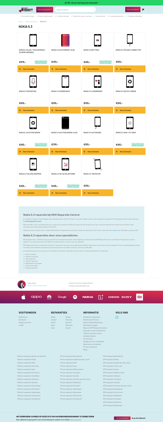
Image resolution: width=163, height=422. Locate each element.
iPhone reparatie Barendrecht (71, 356)
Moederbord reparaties (91, 317)
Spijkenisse (23, 317)
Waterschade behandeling (92, 322)
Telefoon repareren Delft (26, 363)
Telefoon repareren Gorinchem (28, 372)
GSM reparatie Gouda (111, 369)
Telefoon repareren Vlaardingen (28, 392)
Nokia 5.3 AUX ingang (92, 133)
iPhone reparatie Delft (68, 363)
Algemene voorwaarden (92, 344)
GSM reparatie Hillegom (111, 376)
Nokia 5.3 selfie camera (126, 91)
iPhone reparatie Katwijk (69, 376)
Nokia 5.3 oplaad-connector (128, 50)
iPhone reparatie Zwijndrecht (71, 399)
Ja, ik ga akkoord (122, 418)
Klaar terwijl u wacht (46, 16)
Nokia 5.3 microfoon (27, 91)
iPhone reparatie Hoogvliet (70, 372)
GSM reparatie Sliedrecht (112, 402)
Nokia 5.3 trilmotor (92, 174)
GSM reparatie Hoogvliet (112, 379)
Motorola (68, 320)
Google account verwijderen (93, 341)
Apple (53, 317)
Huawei (54, 320)
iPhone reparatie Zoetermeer (71, 395)
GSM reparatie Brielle (111, 359)
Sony (53, 328)
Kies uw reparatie (44, 10)
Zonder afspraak (63, 16)
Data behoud (100, 16)
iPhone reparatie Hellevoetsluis (72, 369)
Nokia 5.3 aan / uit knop (126, 133)
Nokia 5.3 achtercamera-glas (64, 133)
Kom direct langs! (28, 16)
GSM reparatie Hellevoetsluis (114, 372)
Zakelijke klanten (89, 336)
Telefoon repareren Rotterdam (28, 389)
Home (21, 21)
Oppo (53, 325)
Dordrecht (22, 320)
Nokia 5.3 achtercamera (29, 133)
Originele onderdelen (135, 16)
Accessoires (88, 339)
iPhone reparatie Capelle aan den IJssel (74, 359)
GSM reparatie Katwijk (111, 382)
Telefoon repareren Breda (26, 359)
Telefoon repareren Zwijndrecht (29, 399)
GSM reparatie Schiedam (112, 399)
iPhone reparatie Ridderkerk (70, 382)
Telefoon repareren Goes (26, 369)
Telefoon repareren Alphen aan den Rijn (31, 356)
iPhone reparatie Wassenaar (70, 392)
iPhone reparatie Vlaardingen (71, 389)
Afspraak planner (133, 9)
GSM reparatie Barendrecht (113, 356)
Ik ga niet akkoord (138, 418)
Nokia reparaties (31, 21)
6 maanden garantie (116, 16)
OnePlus (68, 322)
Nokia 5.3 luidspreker (93, 91)
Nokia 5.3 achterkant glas (63, 50)
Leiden (21, 325)
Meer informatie (75, 420)
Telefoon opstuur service (92, 333)
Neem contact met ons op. (37, 286)
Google (68, 317)
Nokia (53, 322)
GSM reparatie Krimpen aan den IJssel (117, 386)
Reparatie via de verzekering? (94, 330)
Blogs (85, 349)
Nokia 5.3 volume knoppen (30, 174)
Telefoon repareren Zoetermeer (28, 395)
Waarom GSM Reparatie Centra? (95, 328)
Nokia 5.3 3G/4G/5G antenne (63, 174)
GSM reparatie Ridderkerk (112, 395)
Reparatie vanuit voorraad (82, 16)
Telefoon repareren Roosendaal (28, 386)
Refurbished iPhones (91, 320)
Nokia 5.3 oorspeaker (60, 91)
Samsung (68, 325)
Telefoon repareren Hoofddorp (28, 376)
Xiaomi (68, 328)
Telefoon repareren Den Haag (28, 366)
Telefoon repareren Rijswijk (27, 382)
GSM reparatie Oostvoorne (113, 392)
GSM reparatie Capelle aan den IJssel (116, 363)
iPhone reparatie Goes (68, 366)
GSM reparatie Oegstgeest (113, 389)
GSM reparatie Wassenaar (112, 405)
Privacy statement (90, 347)
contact (115, 230)
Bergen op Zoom (25, 322)
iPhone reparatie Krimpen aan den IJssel (75, 379)
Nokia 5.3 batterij (91, 50)
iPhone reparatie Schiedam (70, 386)
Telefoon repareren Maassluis (28, 379)
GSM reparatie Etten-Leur (112, 366)
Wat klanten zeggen (90, 325)
